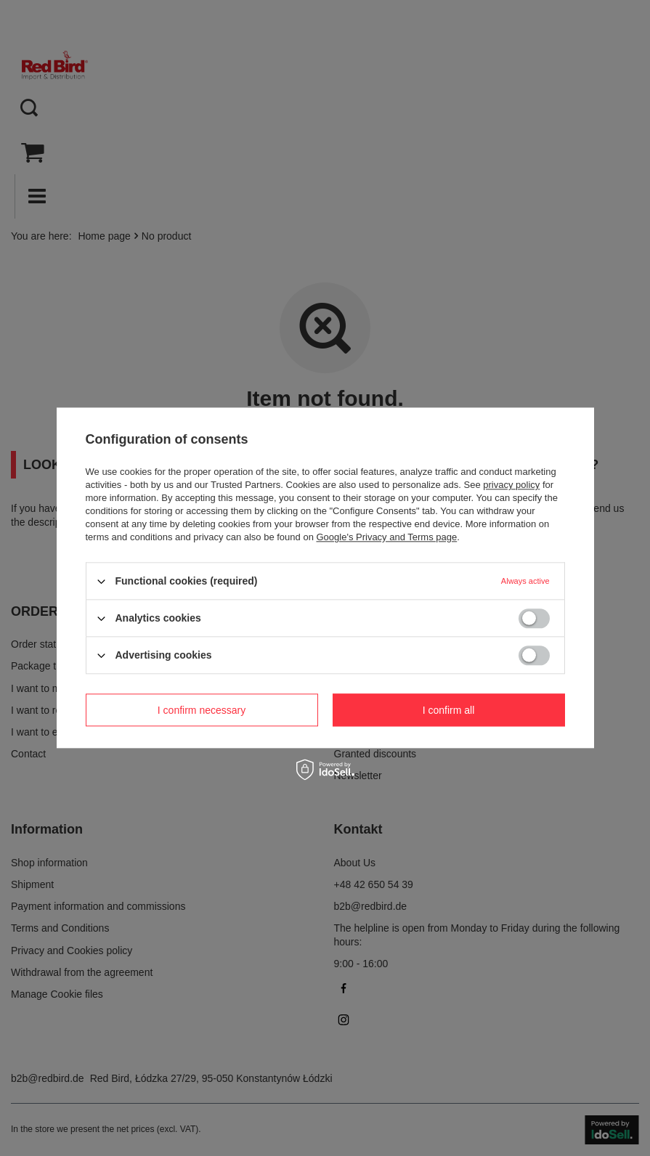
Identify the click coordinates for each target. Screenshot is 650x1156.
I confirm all (449, 710)
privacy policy (511, 484)
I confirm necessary (201, 710)
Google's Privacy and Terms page (386, 537)
